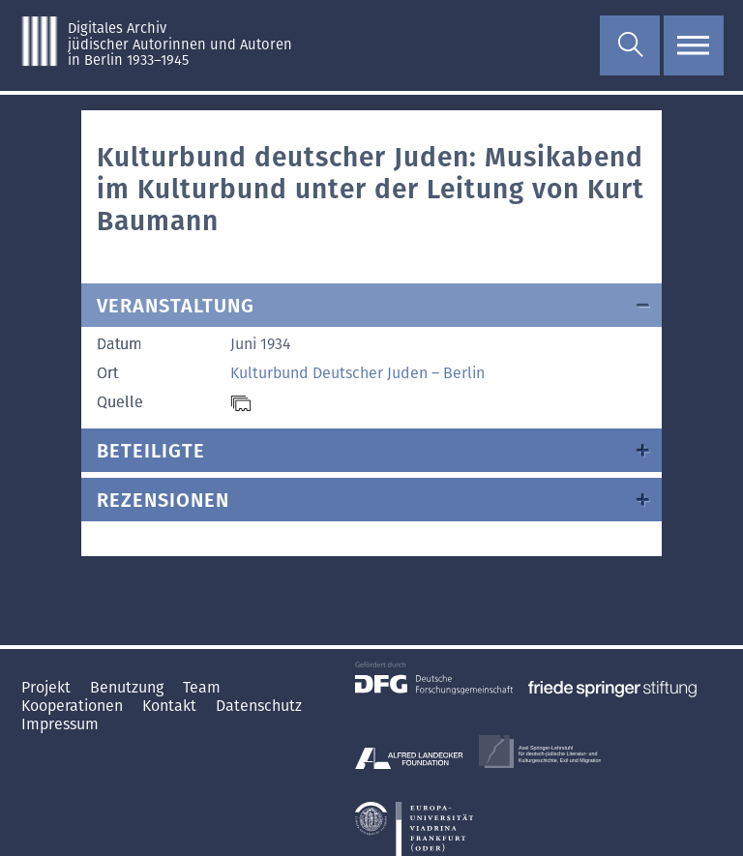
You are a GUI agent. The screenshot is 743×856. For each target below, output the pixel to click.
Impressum (60, 724)
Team (202, 687)
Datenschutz (259, 705)
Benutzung (128, 687)
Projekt (47, 687)
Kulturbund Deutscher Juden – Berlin (357, 373)
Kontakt (171, 705)
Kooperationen (74, 705)
